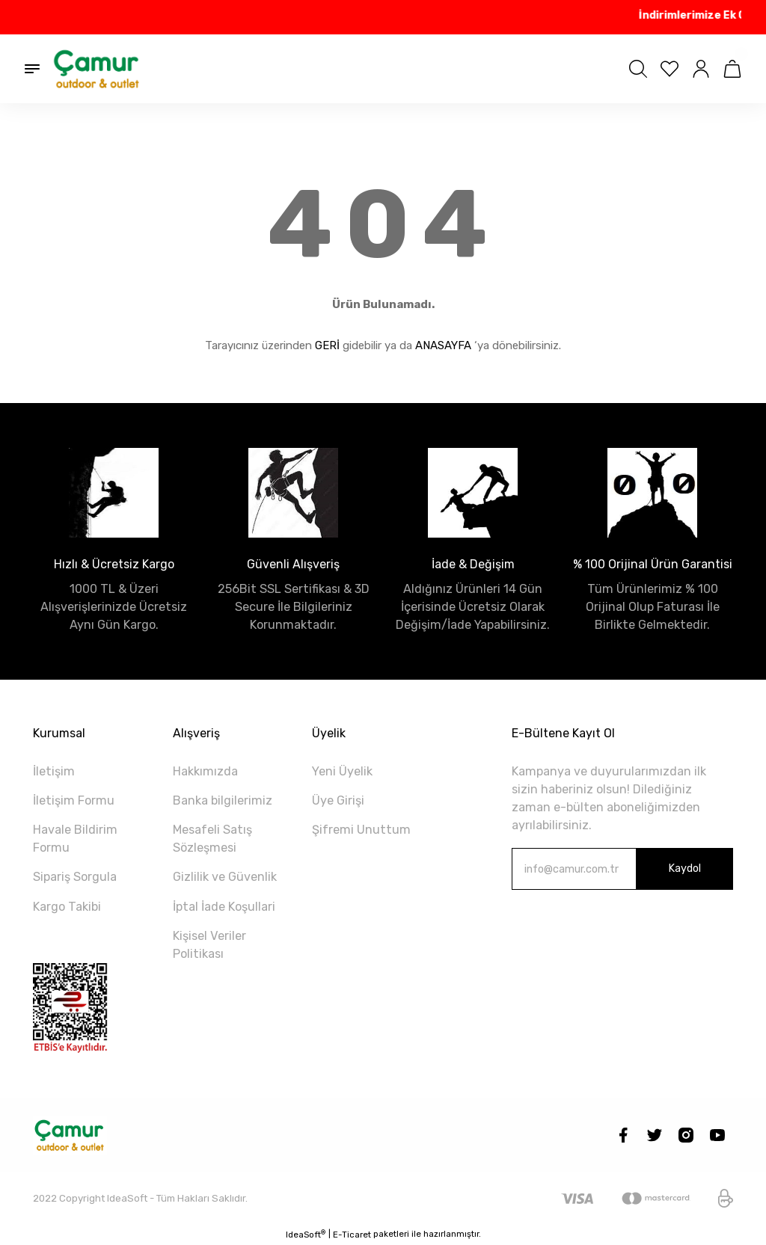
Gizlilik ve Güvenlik (225, 877)
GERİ (327, 345)
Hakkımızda (205, 771)
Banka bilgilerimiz (222, 800)
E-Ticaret (352, 1234)
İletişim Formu (73, 800)
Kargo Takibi (67, 907)
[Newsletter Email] (622, 869)
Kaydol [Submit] (684, 868)
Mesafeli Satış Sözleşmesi (212, 839)
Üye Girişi (338, 800)
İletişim (54, 771)
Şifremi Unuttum (361, 830)
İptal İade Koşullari (224, 907)
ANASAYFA (443, 345)
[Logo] (97, 69)
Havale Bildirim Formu (75, 839)
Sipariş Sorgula (75, 877)
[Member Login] (701, 69)
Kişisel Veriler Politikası (209, 945)
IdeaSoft (305, 1234)
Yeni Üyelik (342, 771)
